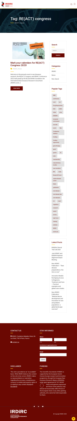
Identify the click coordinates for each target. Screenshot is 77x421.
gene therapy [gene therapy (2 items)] (56, 145)
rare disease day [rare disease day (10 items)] (57, 194)
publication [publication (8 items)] (56, 187)
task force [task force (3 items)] (55, 218)
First (41, 342)
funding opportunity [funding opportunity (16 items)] (56, 141)
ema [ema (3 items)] (60, 112)
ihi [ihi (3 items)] (60, 152)
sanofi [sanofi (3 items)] (54, 211)
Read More (17, 88)
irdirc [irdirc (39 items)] (54, 156)
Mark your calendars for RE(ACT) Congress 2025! (27, 64)
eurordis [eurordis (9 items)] (55, 124)
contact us (15, 342)
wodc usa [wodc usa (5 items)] (55, 231)
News (20, 69)
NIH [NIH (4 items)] (54, 171)
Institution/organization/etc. (49, 345)
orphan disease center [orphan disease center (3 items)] (57, 179)
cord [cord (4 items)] (54, 102)
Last (55, 342)
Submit (43, 359)
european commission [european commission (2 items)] (56, 120)
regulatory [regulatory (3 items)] (55, 204)
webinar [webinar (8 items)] (55, 225)
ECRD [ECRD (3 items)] (60, 109)
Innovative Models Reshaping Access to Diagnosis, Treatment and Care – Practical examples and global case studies (58, 282)
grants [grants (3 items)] (55, 152)
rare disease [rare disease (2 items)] (56, 191)
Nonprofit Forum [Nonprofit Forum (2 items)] (57, 175)
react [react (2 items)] (59, 201)
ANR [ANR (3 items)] (54, 95)
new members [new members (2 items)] (57, 168)
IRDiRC (15, 69)
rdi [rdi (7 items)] (53, 201)
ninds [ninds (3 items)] (59, 171)
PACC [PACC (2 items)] (54, 184)
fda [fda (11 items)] (60, 128)
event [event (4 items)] (54, 128)
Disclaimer (13, 386)
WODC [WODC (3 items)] (54, 228)
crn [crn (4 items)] (60, 102)
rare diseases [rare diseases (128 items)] (56, 197)
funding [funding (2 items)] (55, 137)
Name (42, 337)
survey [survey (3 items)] (55, 214)
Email (42, 352)
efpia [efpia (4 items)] (54, 112)
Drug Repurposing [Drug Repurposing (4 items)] (57, 105)
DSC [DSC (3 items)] (54, 109)
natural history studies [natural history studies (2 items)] (57, 164)
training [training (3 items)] (55, 221)
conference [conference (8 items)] (56, 98)
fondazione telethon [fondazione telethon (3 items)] (56, 132)
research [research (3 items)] (55, 208)
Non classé (55, 79)
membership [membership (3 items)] (56, 159)
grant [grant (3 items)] (54, 149)
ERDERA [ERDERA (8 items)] (55, 115)
